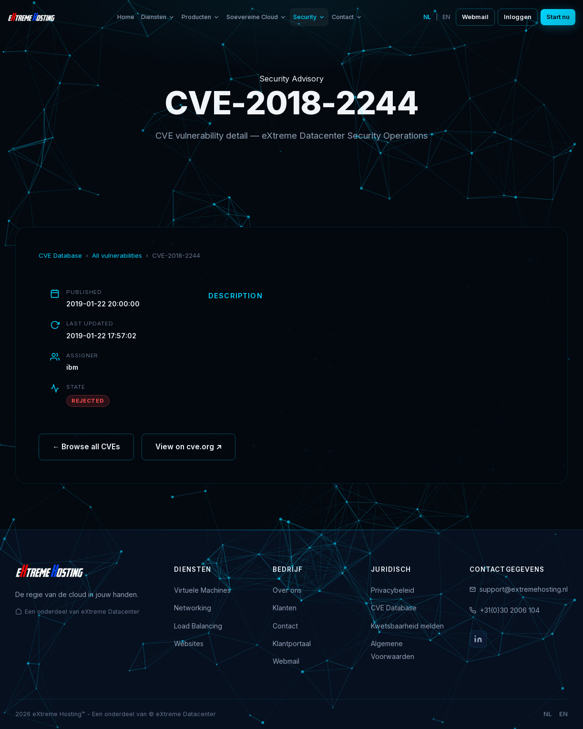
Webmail (475, 16)
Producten (201, 16)
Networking (192, 608)
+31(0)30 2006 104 (510, 610)
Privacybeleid (392, 590)
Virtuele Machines (202, 590)
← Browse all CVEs (86, 447)
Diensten (158, 16)
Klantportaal (292, 643)
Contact (347, 16)
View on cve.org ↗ (188, 447)
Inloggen (518, 16)
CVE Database (60, 255)
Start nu (558, 16)
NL (427, 16)
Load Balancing (198, 626)
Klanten (285, 608)
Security (309, 16)
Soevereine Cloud (256, 16)
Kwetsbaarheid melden (407, 626)
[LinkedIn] (478, 639)
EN (446, 16)
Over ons (287, 590)
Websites (189, 643)
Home (125, 16)
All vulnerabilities (117, 255)
